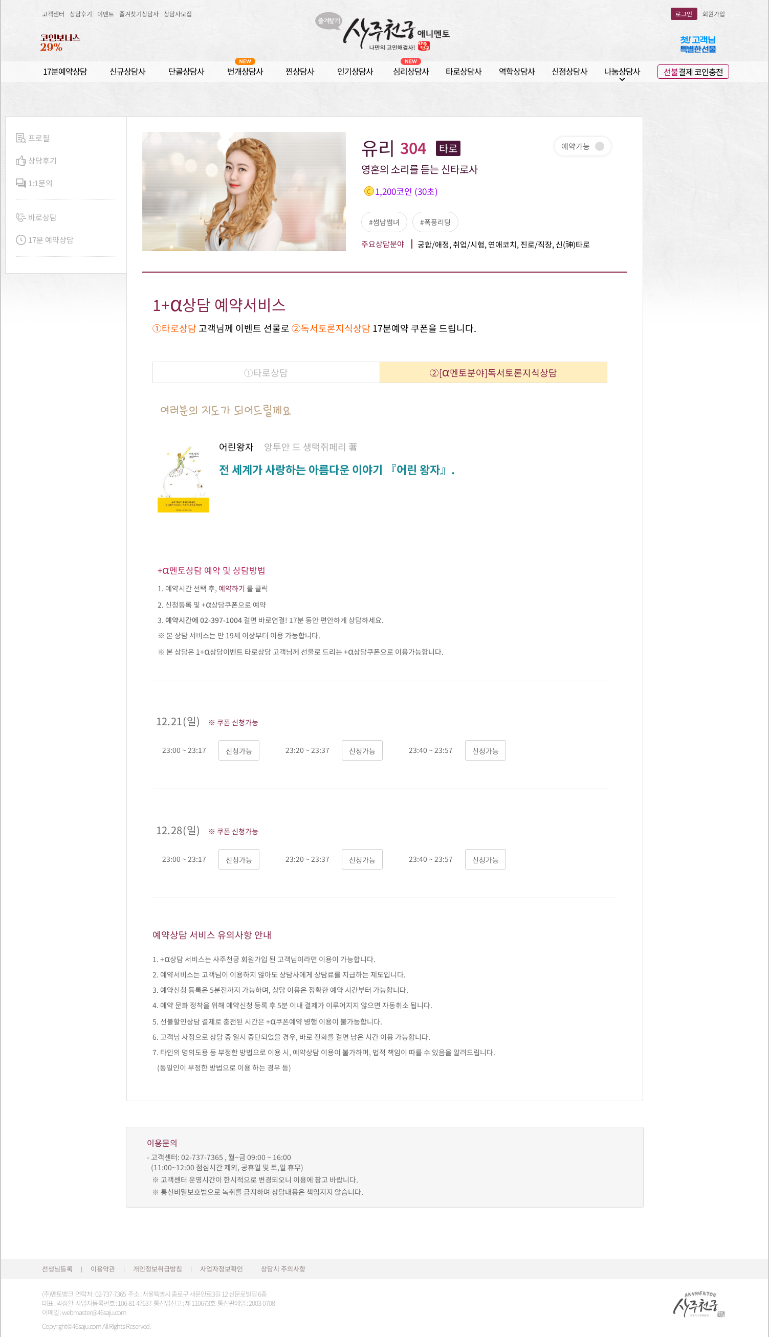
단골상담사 (186, 71)
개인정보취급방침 (157, 1269)
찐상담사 (299, 71)
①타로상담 (266, 372)
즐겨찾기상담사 (139, 13)
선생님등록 (57, 1269)
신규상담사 (127, 71)
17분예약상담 (65, 71)
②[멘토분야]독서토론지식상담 (493, 371)
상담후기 (81, 13)
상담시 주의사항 (283, 1269)
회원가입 (713, 13)
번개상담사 (245, 70)
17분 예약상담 (45, 240)
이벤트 (105, 13)
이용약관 (103, 1269)
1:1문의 (34, 183)
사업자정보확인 (221, 1269)
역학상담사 (517, 71)
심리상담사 (411, 70)
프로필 (33, 138)
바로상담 (36, 218)
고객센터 (53, 13)
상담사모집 (178, 13)
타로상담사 (463, 71)
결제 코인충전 (693, 71)
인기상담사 (355, 71)
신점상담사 (569, 71)
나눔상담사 (622, 71)
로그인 (683, 13)
